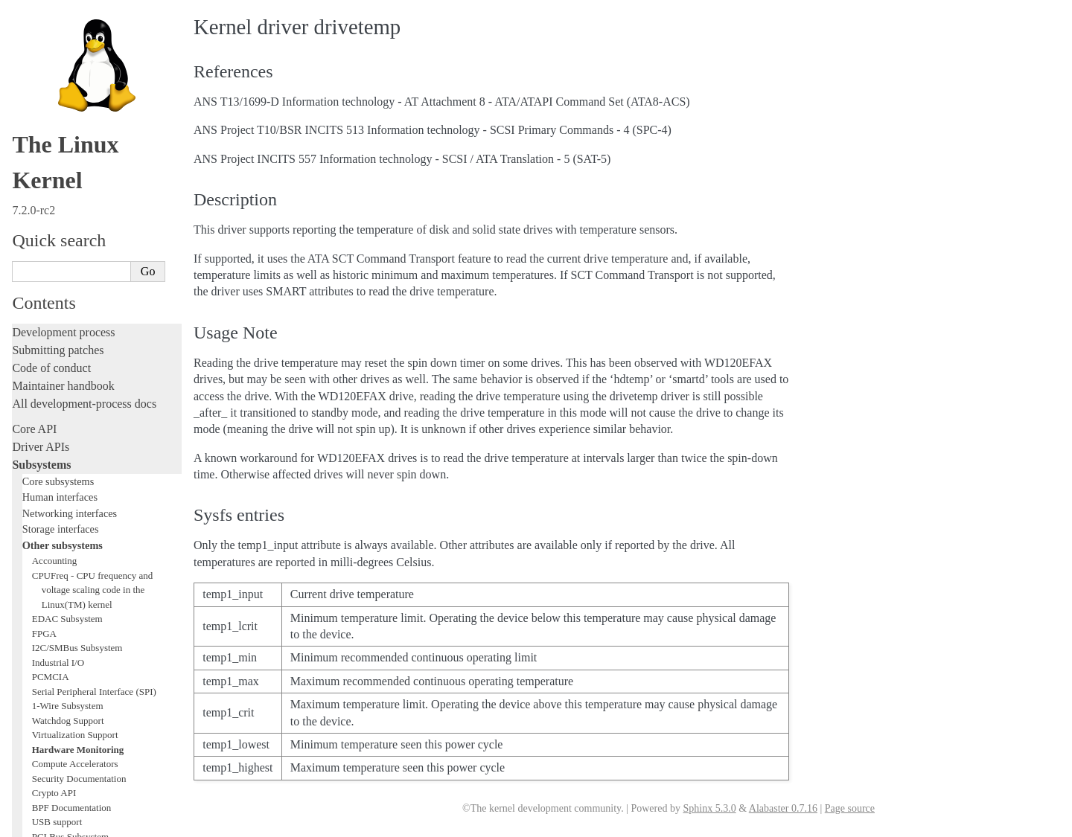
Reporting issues (51, 609)
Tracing (30, 494)
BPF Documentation (72, 262)
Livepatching (43, 530)
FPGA (44, 88)
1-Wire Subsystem (67, 160)
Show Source (43, 823)
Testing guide (44, 458)
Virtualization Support (75, 189)
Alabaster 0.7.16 (783, 808)
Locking (31, 379)
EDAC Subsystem (67, 73)
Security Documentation (79, 233)
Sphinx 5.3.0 (709, 808)
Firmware (35, 670)
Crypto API (54, 247)
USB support (57, 276)
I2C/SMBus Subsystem (77, 102)
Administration (48, 573)
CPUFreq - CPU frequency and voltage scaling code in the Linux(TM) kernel (92, 45)
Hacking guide (47, 476)
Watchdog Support (68, 175)
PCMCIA (50, 131)
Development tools (57, 440)
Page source (850, 808)
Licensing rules (48, 405)
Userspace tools (49, 626)
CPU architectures (55, 713)
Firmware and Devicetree (72, 688)
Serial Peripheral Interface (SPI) (94, 146)
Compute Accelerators (75, 218)
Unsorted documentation (71, 738)
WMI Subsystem (65, 349)
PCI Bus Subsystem (70, 291)
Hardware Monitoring (78, 204)
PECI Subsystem (65, 334)
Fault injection (46, 512)
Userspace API (47, 644)
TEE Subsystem (63, 363)
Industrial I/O (58, 117)
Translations (41, 763)
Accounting (54, 15)
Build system (43, 591)
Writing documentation (67, 423)
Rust (23, 548)
